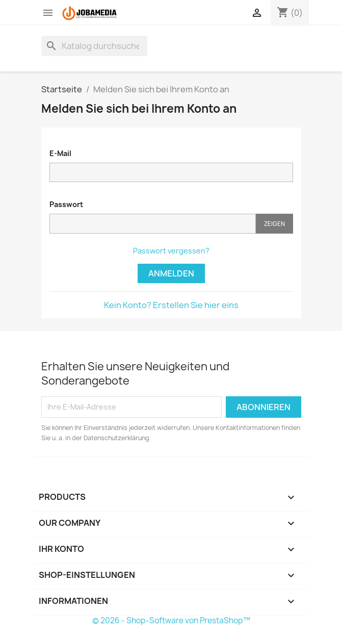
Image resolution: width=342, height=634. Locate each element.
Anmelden (171, 273)
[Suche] (94, 46)
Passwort (66, 204)
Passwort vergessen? (171, 251)
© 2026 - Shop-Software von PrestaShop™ (171, 620)
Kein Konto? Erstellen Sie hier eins (171, 305)
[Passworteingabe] (152, 224)
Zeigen (274, 223)
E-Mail (60, 153)
